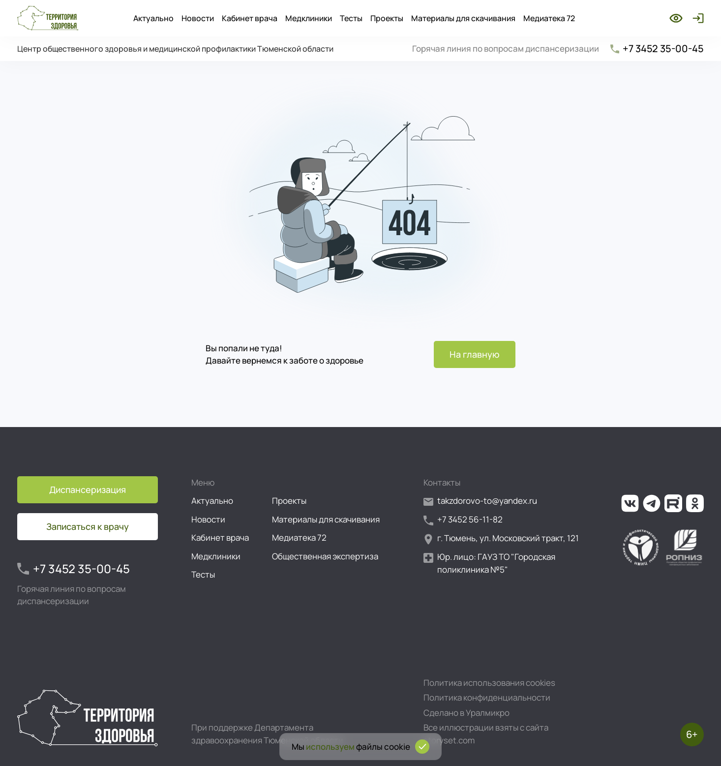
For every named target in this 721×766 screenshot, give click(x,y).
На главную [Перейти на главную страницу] (475, 354)
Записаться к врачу (87, 526)
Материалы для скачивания (463, 18)
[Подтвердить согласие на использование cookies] (422, 746)
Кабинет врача (249, 18)
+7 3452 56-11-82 (463, 520)
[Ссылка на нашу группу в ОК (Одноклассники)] (695, 503)
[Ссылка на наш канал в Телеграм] (652, 503)
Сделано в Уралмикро (466, 712)
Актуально (153, 18)
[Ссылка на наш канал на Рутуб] (673, 503)
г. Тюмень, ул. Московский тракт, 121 (501, 538)
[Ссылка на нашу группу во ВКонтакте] (630, 503)
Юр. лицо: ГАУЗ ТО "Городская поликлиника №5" (489, 563)
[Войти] (696, 18)
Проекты (386, 18)
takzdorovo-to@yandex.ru (480, 501)
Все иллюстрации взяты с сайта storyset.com (485, 734)
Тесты (351, 18)
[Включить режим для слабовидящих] (676, 18)
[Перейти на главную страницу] (47, 18)
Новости (197, 18)
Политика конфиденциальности (486, 697)
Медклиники (308, 18)
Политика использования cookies (489, 682)
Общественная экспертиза (325, 556)
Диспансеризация (87, 489)
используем (330, 746)
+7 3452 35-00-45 (656, 48)
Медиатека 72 (549, 18)
